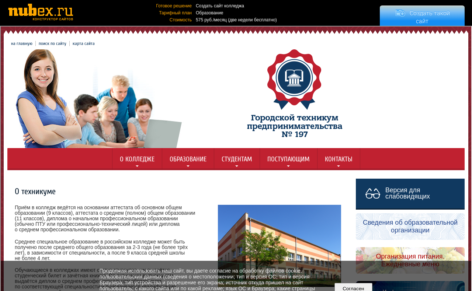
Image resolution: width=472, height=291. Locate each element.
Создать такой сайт (430, 17)
